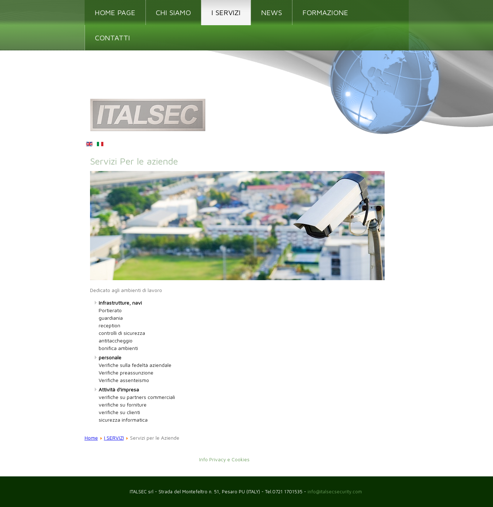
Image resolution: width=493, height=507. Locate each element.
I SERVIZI (226, 12)
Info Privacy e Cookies (224, 460)
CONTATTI (112, 37)
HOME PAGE (115, 12)
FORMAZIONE (325, 12)
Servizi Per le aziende (134, 161)
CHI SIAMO (173, 12)
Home (91, 438)
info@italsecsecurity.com (335, 491)
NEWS (271, 12)
